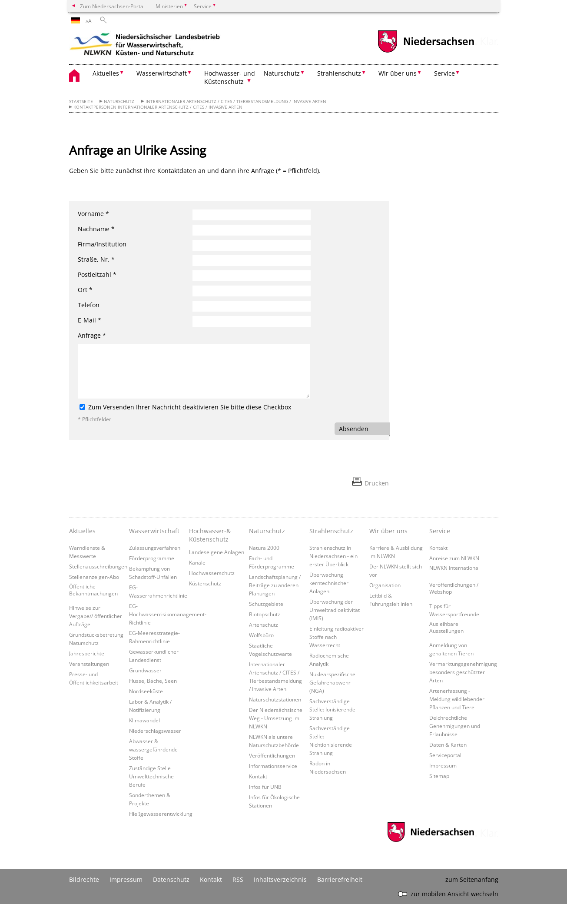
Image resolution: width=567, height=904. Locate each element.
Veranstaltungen (89, 663)
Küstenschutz (205, 583)
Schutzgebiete (266, 603)
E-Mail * (89, 320)
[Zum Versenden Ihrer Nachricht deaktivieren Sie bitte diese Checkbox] (82, 407)
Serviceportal (445, 754)
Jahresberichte (86, 653)
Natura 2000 (264, 547)
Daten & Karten (448, 744)
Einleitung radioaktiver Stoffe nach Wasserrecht (336, 636)
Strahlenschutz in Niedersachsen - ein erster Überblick (333, 556)
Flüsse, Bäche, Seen (153, 680)
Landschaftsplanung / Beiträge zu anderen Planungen (275, 585)
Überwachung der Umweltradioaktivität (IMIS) (334, 610)
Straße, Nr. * (96, 259)
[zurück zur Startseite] (145, 45)
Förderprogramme (151, 558)
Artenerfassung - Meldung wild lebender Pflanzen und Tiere (456, 699)
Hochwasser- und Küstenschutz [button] (229, 77)
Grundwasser (145, 670)
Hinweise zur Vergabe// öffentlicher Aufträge (95, 616)
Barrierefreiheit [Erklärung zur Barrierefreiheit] (339, 879)
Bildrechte (84, 879)
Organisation (385, 585)
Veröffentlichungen (272, 755)
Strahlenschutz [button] (339, 73)
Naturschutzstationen (275, 699)
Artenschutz (263, 624)
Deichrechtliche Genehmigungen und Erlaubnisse (454, 726)
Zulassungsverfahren (154, 547)
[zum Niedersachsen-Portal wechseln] (426, 51)
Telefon (88, 305)
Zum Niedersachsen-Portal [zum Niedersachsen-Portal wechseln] (112, 6)
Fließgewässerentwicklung (160, 813)
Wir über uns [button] (397, 73)
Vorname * (93, 213)
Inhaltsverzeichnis (280, 879)
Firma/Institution (102, 244)
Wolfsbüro (261, 634)
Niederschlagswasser (155, 730)
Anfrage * (92, 335)
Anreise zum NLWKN (454, 558)
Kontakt (258, 776)
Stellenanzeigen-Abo (94, 576)
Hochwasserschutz (212, 572)
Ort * (85, 290)
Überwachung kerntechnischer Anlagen (328, 583)
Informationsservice (273, 765)
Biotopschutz (264, 614)
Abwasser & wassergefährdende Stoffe (153, 749)
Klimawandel (144, 720)
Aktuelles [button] (106, 73)
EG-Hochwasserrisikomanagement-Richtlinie (167, 614)
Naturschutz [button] (282, 73)
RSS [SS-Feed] (237, 879)
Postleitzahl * (97, 274)
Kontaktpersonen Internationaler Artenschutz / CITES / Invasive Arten (157, 107)
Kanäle (197, 562)
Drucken (377, 483)
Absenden (353, 429)
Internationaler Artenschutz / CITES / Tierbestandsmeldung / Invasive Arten (236, 101)
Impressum (443, 765)
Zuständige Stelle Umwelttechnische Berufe (151, 776)
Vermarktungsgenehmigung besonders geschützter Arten (463, 672)
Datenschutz (171, 879)
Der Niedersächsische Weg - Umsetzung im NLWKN (275, 718)
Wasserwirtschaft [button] (161, 73)
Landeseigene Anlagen (216, 551)
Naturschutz (119, 101)
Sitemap (439, 775)
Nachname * (96, 229)
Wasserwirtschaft (154, 531)
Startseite (81, 101)
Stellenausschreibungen (98, 566)
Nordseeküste (146, 691)
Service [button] (444, 73)
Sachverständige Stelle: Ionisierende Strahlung (332, 709)
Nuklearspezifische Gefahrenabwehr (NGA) (332, 682)
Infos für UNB (265, 786)
